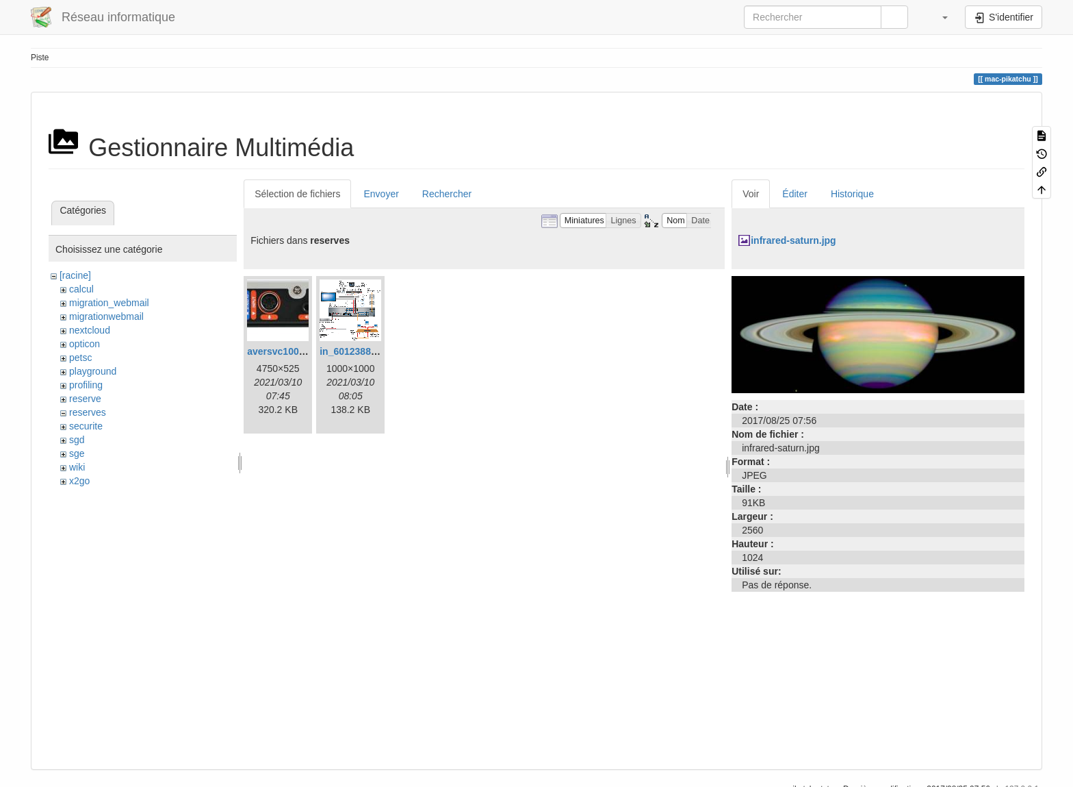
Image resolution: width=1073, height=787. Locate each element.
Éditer (794, 193)
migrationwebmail (106, 316)
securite (86, 426)
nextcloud (89, 330)
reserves (87, 412)
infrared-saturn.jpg (793, 240)
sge (77, 453)
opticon (84, 343)
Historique (852, 193)
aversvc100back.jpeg (295, 351)
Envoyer (380, 193)
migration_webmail (109, 302)
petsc (80, 357)
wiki (77, 467)
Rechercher (446, 193)
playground (92, 371)
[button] (938, 17)
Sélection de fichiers (297, 193)
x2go (79, 480)
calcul (81, 289)
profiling (86, 384)
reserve (85, 398)
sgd (77, 439)
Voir (750, 193)
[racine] (75, 275)
